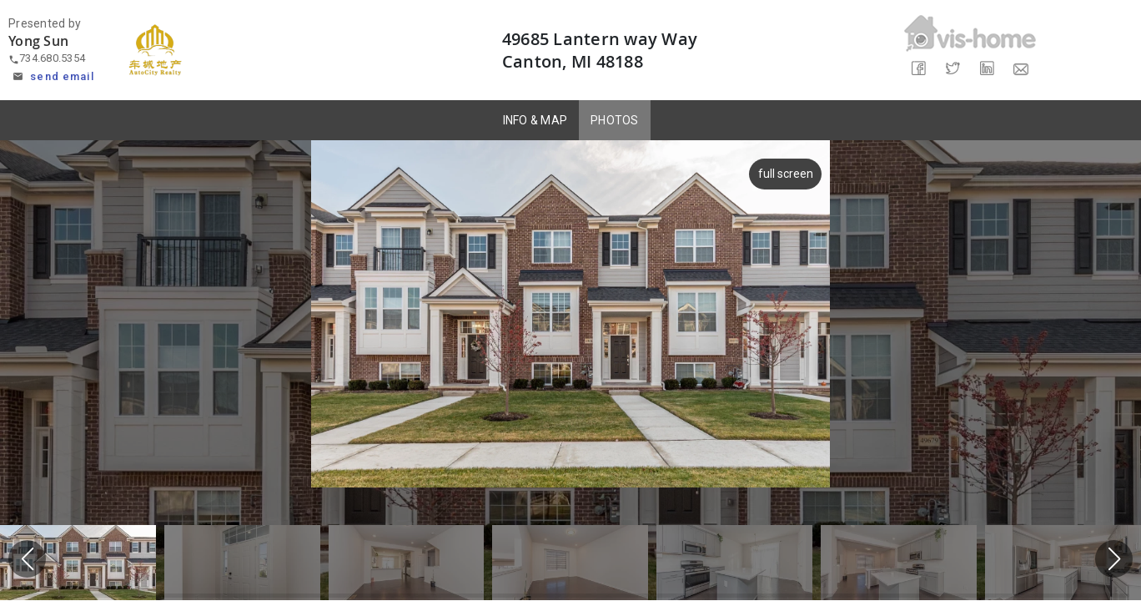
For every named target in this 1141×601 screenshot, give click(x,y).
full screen (783, 173)
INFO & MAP (535, 120)
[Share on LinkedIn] (987, 68)
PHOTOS (615, 120)
